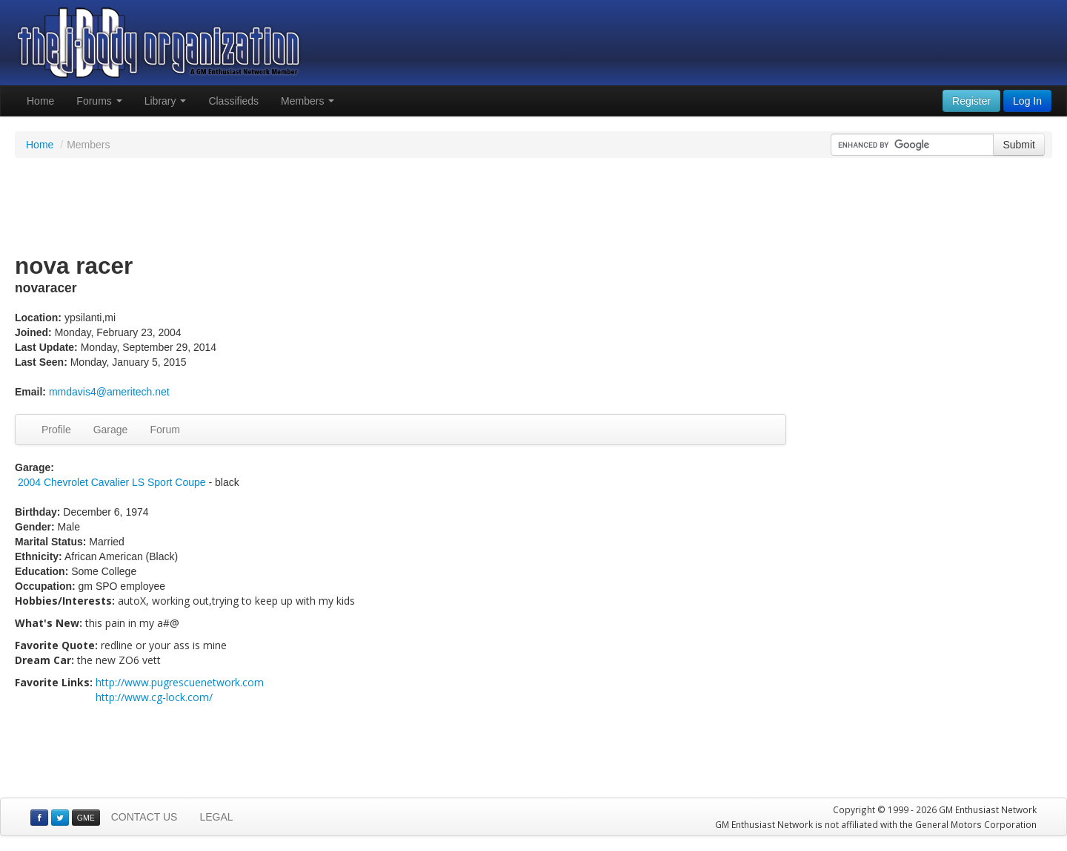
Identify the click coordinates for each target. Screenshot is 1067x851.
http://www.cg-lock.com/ (154, 697)
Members (307, 101)
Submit (1019, 145)
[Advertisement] (533, 206)
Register (971, 101)
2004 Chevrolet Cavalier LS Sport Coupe (112, 482)
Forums (99, 101)
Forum (164, 430)
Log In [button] (1027, 101)
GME (86, 817)
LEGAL (216, 817)
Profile (56, 430)
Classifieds (233, 101)
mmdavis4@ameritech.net (109, 392)
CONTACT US (144, 817)
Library (165, 101)
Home (40, 101)
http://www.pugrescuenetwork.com (180, 682)
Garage (110, 430)
